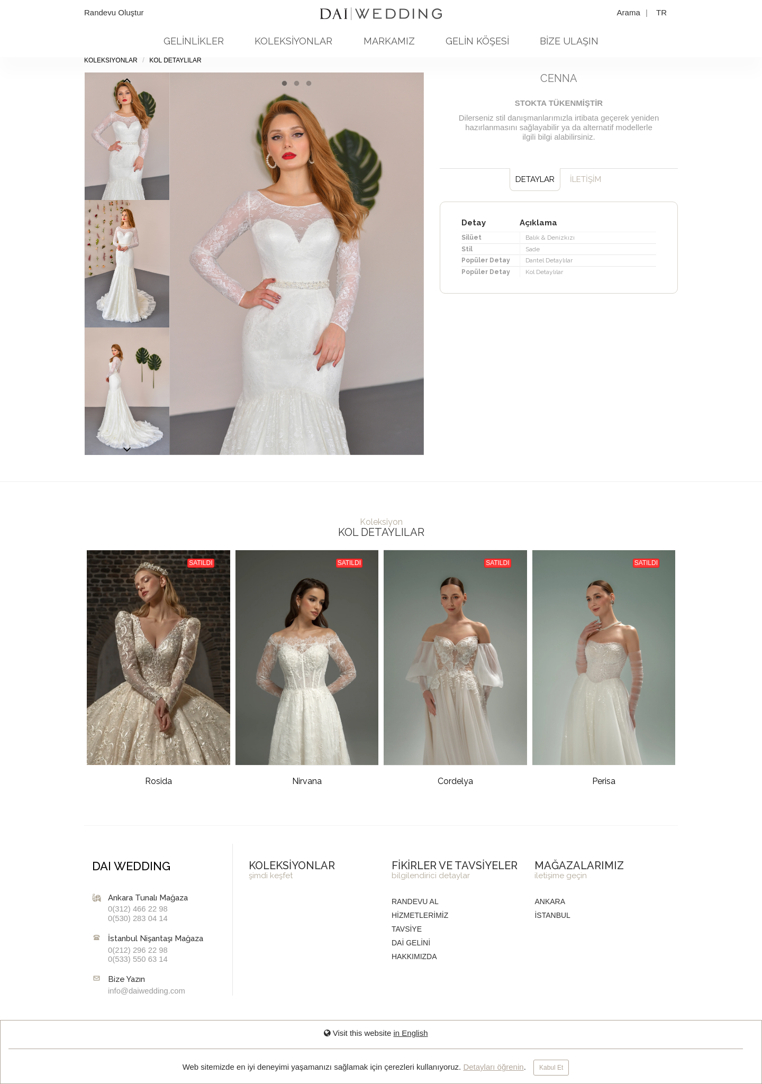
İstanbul (552, 915)
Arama (629, 12)
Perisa (603, 781)
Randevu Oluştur (114, 12)
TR (661, 12)
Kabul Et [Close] (551, 1067)
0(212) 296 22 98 (138, 950)
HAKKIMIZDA (414, 956)
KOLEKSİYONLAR (293, 41)
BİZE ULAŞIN (569, 41)
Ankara (549, 901)
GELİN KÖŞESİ (477, 41)
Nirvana (307, 781)
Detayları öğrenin (493, 1066)
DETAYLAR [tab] (535, 179)
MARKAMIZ (389, 41)
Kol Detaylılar (175, 60)
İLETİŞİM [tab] (585, 179)
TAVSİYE (407, 929)
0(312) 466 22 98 (138, 909)
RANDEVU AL (415, 901)
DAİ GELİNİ (411, 943)
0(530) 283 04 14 (138, 918)
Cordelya (455, 781)
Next (127, 83)
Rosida (158, 781)
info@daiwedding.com (146, 991)
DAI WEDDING (131, 866)
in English (410, 1032)
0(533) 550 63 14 (138, 959)
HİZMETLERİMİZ (420, 915)
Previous (127, 452)
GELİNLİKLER (194, 41)
